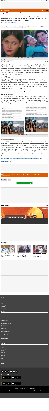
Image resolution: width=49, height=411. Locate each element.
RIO (39, 390)
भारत (13, 13)
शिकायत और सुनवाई (31, 390)
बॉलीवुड (10, 16)
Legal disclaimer (11, 390)
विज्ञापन (2, 303)
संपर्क (1, 300)
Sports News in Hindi (4, 325)
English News (3, 308)
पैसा (32, 13)
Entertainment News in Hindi (6, 323)
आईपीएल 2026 (17, 13)
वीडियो (10, 13)
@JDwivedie (13, 22)
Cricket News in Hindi (4, 326)
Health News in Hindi (4, 333)
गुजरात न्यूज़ (2, 357)
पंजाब (2, 358)
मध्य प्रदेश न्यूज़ (3, 352)
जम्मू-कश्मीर (2, 363)
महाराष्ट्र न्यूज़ (2, 353)
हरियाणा (2, 360)
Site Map (5, 390)
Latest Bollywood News (6, 161)
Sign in (47, 0)
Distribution (43, 390)
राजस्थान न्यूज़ (3, 355)
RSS (36, 390)
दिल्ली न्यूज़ (2, 347)
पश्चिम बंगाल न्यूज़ (3, 349)
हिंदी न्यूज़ (7, 174)
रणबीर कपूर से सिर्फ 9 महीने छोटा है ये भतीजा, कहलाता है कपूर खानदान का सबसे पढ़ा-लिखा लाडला (21, 158)
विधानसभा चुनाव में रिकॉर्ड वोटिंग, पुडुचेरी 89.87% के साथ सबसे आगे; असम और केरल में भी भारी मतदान (39, 247)
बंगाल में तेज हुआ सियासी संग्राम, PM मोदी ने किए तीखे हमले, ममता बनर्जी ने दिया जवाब (8, 247)
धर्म (38, 13)
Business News (3, 328)
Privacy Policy (18, 390)
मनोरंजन (26, 13)
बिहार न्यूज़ (2, 350)
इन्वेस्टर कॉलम (3, 306)
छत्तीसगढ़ (2, 361)
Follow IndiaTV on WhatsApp (24, 183)
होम (1, 13)
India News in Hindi (4, 320)
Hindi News (3, 16)
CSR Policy (24, 390)
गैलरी (41, 13)
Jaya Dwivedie (7, 22)
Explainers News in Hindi (5, 331)
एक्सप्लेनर (45, 13)
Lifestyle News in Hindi (5, 334)
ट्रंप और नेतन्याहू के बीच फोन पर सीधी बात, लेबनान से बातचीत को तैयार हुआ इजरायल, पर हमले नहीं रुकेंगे (23, 247)
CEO (9, 179)
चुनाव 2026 (5, 13)
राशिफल (35, 13)
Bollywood (34, 174)
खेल (29, 13)
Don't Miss (5, 205)
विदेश (22, 13)
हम (1, 301)
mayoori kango (4, 179)
